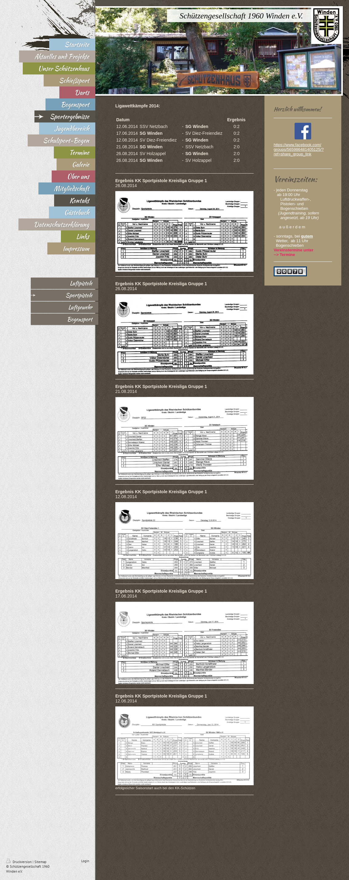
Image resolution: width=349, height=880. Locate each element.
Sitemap (40, 862)
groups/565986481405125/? (299, 149)
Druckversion (19, 862)
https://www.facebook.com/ (297, 144)
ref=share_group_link (292, 154)
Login (85, 861)
